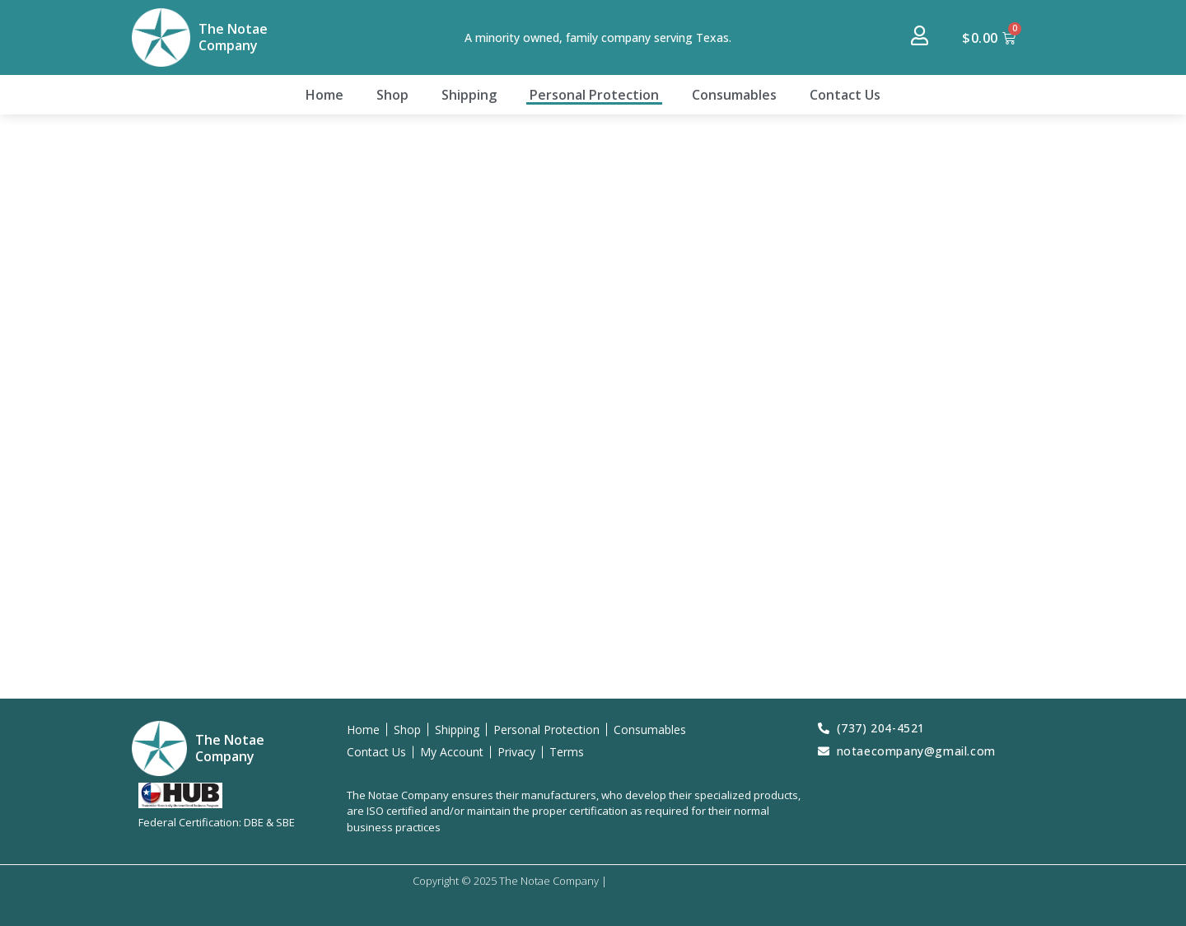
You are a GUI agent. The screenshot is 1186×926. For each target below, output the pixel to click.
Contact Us (845, 95)
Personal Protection (594, 95)
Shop (392, 95)
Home (324, 95)
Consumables (734, 95)
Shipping (469, 95)
